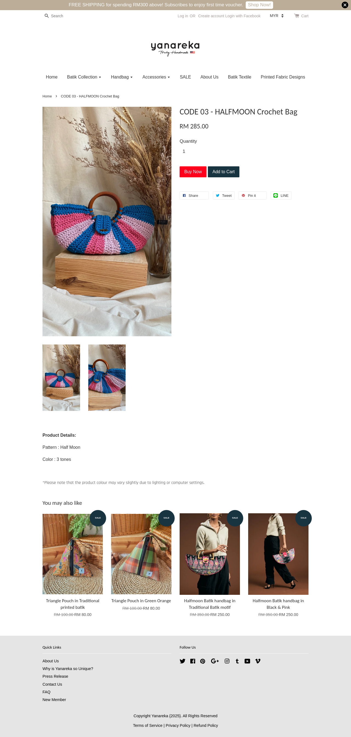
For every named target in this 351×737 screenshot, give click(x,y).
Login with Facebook (243, 16)
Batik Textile (239, 77)
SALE (185, 77)
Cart (304, 16)
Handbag (122, 77)
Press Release (55, 676)
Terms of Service (148, 725)
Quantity (188, 141)
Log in (183, 16)
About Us (209, 77)
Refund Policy (206, 725)
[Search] (59, 16)
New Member (54, 699)
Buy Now (193, 171)
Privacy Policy (178, 725)
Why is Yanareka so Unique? (68, 668)
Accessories (156, 77)
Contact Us (52, 684)
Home (52, 77)
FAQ (46, 692)
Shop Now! (259, 4)
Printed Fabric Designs (283, 77)
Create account (211, 16)
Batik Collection (84, 77)
